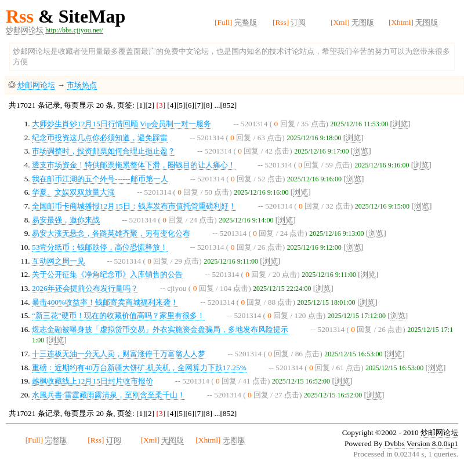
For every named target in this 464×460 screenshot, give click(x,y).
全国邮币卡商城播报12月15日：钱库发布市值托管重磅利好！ (134, 206)
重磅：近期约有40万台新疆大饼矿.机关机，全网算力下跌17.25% (139, 367)
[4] (171, 105)
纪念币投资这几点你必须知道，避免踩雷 (100, 137)
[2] (150, 105)
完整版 (245, 22)
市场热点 (82, 85)
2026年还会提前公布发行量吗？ (85, 288)
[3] (160, 105)
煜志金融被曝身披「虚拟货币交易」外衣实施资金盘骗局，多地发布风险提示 (160, 329)
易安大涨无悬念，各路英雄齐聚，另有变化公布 (111, 233)
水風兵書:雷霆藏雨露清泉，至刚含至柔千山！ (108, 394)
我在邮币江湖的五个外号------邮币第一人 (100, 178)
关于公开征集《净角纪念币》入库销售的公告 (107, 274)
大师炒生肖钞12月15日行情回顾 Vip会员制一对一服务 (121, 123)
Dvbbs (395, 443)
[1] (141, 105)
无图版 (362, 22)
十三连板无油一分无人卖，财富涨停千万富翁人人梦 (118, 353)
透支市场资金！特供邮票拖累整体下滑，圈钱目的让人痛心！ (133, 164)
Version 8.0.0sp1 (432, 443)
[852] (228, 105)
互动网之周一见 (58, 261)
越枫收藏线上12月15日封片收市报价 (92, 381)
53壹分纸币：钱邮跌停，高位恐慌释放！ (100, 247)
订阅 (298, 22)
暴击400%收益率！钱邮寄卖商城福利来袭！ (105, 302)
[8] (208, 105)
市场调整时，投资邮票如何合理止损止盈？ (103, 151)
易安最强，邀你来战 (66, 220)
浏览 (400, 123)
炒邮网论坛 (25, 29)
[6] (189, 105)
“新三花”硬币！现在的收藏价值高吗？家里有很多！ (118, 315)
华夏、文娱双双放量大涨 (73, 192)
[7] (199, 105)
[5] (181, 105)
